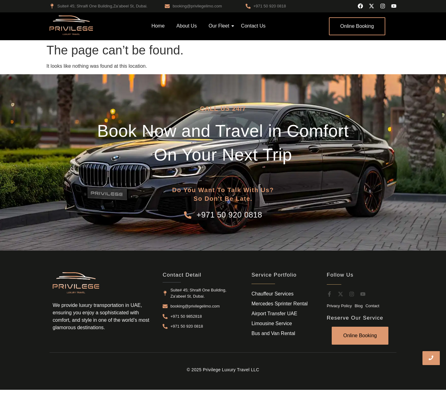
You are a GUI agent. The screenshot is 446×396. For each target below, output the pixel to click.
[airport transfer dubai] (71, 25)
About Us (187, 25)
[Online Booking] (357, 26)
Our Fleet (220, 25)
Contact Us (253, 25)
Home (158, 25)
